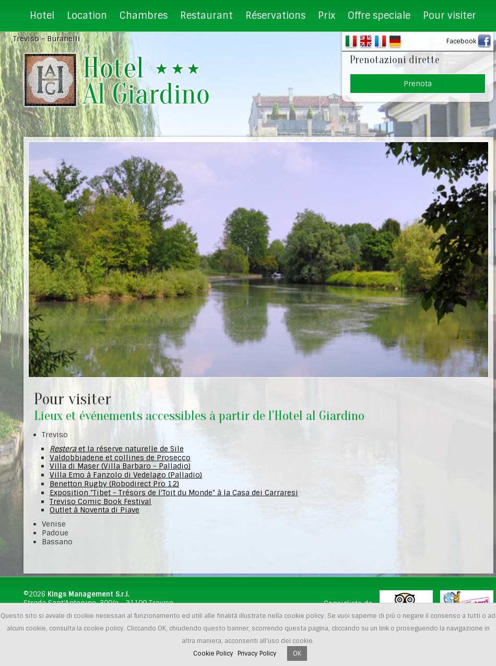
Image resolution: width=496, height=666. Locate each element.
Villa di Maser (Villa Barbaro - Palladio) (120, 466)
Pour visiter (449, 15)
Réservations (275, 15)
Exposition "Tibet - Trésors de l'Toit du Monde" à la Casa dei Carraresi (174, 492)
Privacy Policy (257, 653)
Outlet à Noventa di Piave (94, 510)
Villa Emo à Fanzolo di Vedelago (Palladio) (126, 475)
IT (351, 41)
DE (394, 41)
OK (297, 653)
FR (380, 41)
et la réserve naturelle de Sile (117, 448)
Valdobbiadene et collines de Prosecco (120, 457)
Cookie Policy (213, 653)
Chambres (144, 15)
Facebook (461, 41)
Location (87, 15)
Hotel (42, 15)
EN (365, 41)
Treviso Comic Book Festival (100, 501)
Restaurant (206, 15)
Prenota (418, 83)
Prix (326, 15)
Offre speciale (379, 15)
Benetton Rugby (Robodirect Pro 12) (114, 483)
